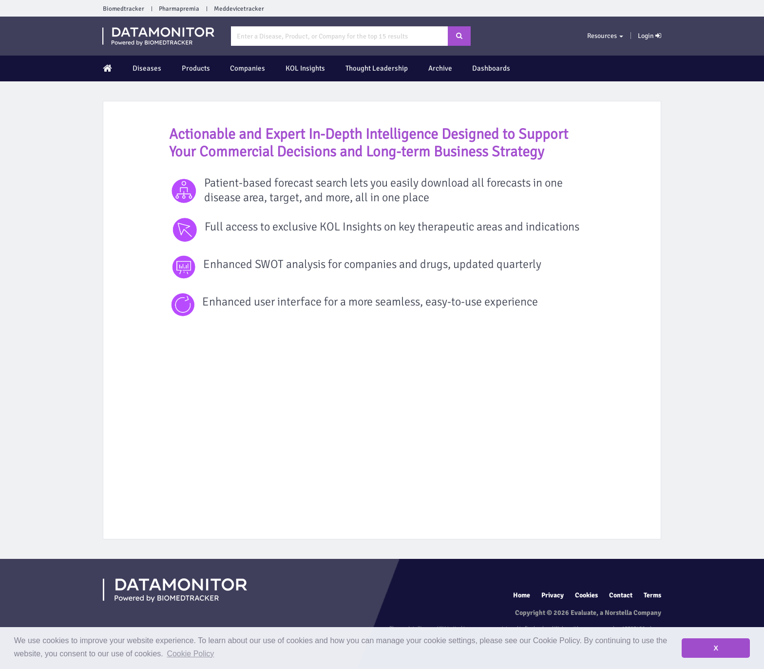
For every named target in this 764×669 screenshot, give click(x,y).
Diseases (147, 68)
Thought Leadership (376, 68)
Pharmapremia (179, 9)
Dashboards (491, 68)
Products (196, 68)
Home (521, 595)
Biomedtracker (123, 9)
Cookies (586, 595)
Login (649, 36)
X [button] (715, 648)
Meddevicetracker (239, 9)
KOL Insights (305, 68)
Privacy (552, 595)
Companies (247, 68)
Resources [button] (605, 36)
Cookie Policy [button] (190, 654)
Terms (652, 595)
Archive (440, 68)
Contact (620, 595)
